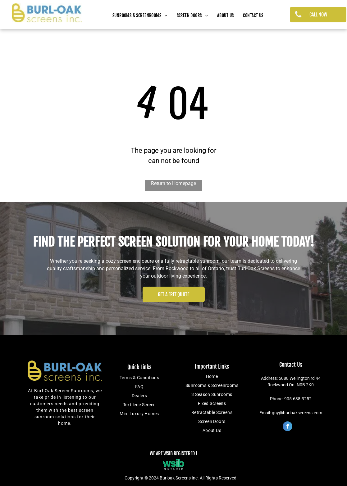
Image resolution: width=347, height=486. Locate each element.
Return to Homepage (173, 183)
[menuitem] (140, 15)
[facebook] (287, 427)
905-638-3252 (298, 398)
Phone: (276, 398)
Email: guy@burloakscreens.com (290, 412)
